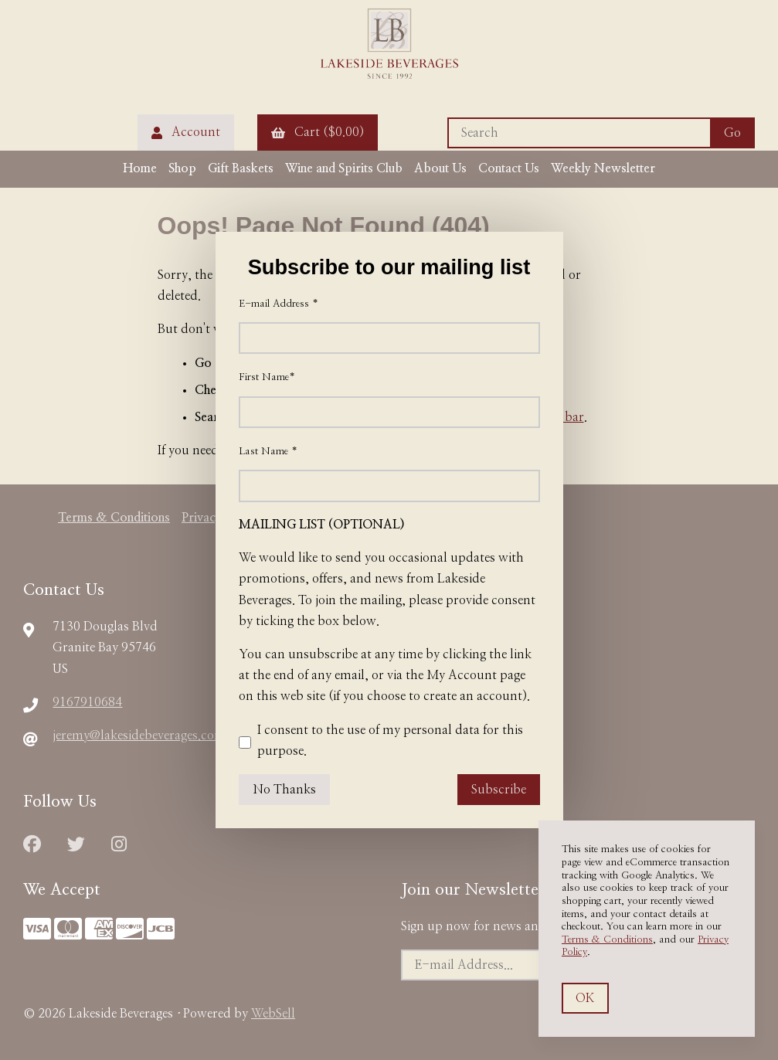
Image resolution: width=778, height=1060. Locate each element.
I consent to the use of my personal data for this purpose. (381, 742)
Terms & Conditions (607, 940)
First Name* (267, 377)
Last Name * (268, 452)
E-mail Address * (278, 304)
